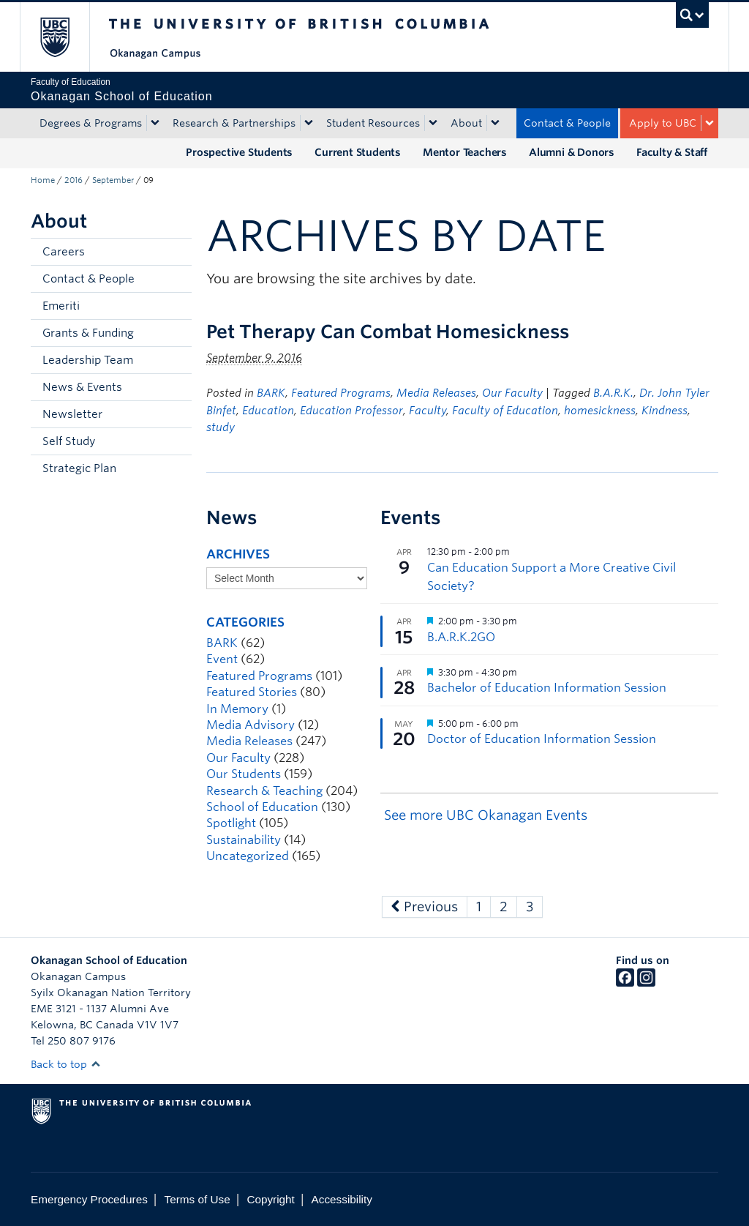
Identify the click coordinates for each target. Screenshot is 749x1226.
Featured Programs (341, 393)
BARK (271, 393)
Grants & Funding (88, 333)
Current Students (358, 152)
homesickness (600, 410)
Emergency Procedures (89, 1199)
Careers (63, 251)
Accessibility (342, 1199)
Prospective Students (239, 152)
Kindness (664, 410)
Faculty (427, 410)
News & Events (82, 387)
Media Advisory (250, 725)
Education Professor (351, 410)
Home (43, 180)
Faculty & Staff (671, 152)
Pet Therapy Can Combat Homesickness (387, 332)
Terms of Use (197, 1199)
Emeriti (61, 306)
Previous (424, 906)
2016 (73, 180)
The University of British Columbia (65, 37)
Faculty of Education (505, 410)
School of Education (262, 807)
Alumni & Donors (571, 152)
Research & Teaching (264, 791)
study (220, 427)
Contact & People (567, 123)
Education (268, 410)
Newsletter (72, 414)
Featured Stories (251, 692)
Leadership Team (87, 360)
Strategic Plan (79, 468)
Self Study (68, 441)
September (113, 180)
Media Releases (436, 393)
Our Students (243, 774)
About (466, 123)
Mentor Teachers (465, 152)
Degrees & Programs (90, 123)
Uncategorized (247, 856)
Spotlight (231, 823)
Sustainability (243, 840)
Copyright (270, 1199)
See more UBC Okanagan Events (485, 815)
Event (222, 659)
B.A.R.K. (613, 393)
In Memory (237, 709)
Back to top (66, 1064)
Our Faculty (512, 393)
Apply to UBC (662, 123)
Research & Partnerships (234, 123)
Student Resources (373, 123)
